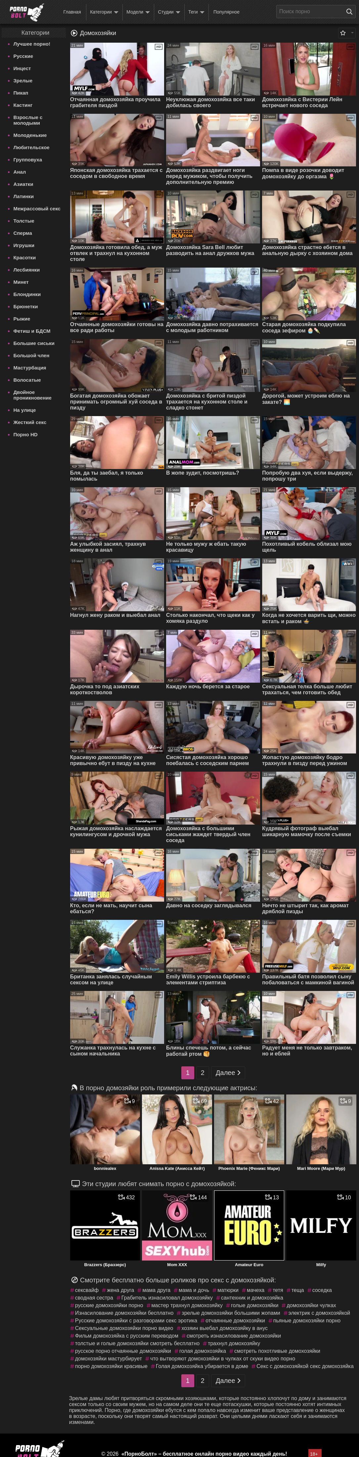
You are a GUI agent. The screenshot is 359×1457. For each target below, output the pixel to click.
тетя (278, 1290)
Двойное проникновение (32, 395)
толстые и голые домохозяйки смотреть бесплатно (137, 1343)
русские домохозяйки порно (109, 1305)
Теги (196, 12)
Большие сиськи (33, 343)
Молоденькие (30, 135)
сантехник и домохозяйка (252, 1298)
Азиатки (23, 184)
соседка (322, 1290)
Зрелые (22, 80)
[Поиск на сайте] (351, 11)
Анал (19, 172)
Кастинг (22, 105)
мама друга (156, 1290)
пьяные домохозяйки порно (306, 1320)
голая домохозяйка (202, 1351)
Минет (20, 282)
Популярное (226, 12)
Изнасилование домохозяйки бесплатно (124, 1313)
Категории (104, 12)
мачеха (255, 1290)
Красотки (24, 257)
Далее (228, 1073)
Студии (169, 12)
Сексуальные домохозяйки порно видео (124, 1328)
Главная (72, 12)
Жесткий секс (29, 422)
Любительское (31, 147)
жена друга (120, 1290)
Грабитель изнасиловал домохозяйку (167, 1298)
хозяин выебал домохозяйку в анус (225, 1328)
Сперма (22, 233)
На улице (24, 410)
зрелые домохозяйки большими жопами (231, 1313)
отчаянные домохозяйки (235, 1320)
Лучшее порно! (31, 44)
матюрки (228, 1290)
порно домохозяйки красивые (111, 1366)
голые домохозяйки (255, 1305)
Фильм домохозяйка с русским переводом (126, 1336)
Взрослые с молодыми (27, 120)
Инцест (22, 68)
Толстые (23, 221)
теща (298, 1290)
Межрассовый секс (36, 208)
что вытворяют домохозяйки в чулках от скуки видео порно (222, 1358)
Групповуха (27, 159)
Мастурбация (29, 367)
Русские (23, 56)
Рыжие (21, 318)
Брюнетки (25, 306)
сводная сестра (94, 1298)
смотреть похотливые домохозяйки (277, 1351)
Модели (138, 12)
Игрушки (23, 245)
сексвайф (87, 1290)
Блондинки (27, 294)
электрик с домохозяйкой (319, 1313)
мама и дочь (194, 1290)
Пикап (20, 93)
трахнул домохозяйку (234, 1343)
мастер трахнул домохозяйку (187, 1305)
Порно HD (25, 434)
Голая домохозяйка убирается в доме (202, 1366)
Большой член (31, 355)
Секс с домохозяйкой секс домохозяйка (305, 1366)
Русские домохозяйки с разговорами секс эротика (136, 1320)
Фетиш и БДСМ (31, 331)
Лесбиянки (26, 270)
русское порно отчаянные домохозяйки (123, 1351)
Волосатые (27, 380)
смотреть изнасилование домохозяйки (234, 1336)
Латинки (23, 196)
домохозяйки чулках (311, 1305)
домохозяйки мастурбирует (108, 1358)
